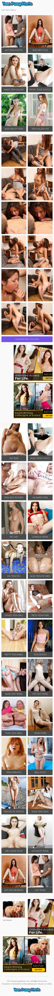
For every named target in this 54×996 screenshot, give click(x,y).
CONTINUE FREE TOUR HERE (27, 339)
